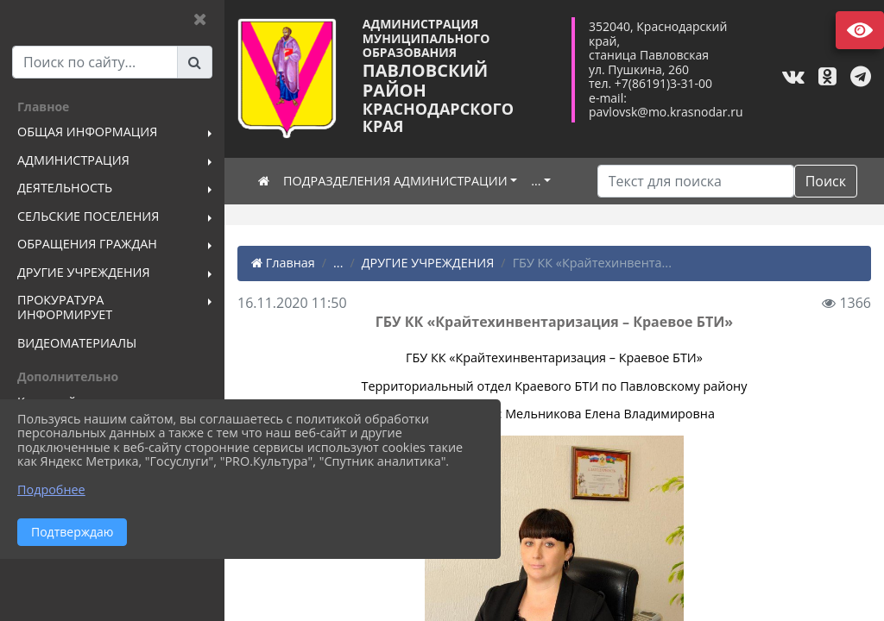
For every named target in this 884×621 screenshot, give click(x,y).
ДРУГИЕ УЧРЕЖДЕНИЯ (428, 262)
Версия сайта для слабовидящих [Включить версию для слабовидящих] (860, 30)
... (535, 180)
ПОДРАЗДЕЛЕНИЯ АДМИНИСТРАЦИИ (395, 180)
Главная (283, 262)
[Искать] (695, 181)
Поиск (825, 181)
